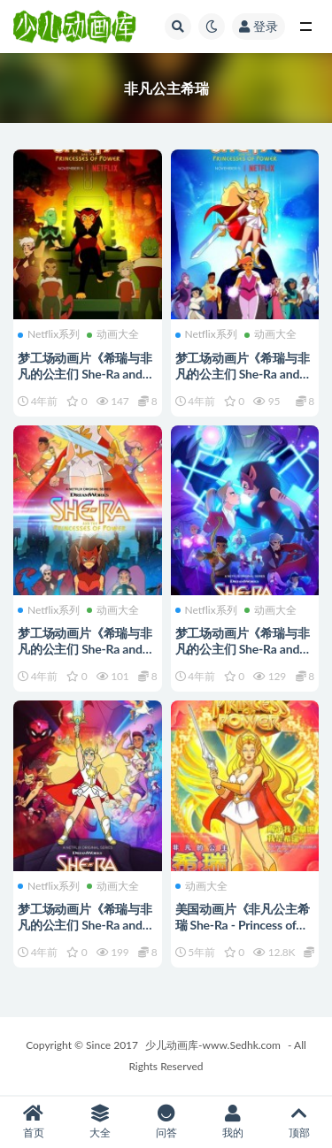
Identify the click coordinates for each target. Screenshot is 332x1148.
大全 (99, 1122)
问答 (166, 1122)
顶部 (299, 1122)
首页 (33, 1122)
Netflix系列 (49, 334)
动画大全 (113, 334)
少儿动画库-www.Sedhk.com (213, 1045)
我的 (232, 1122)
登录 (258, 26)
